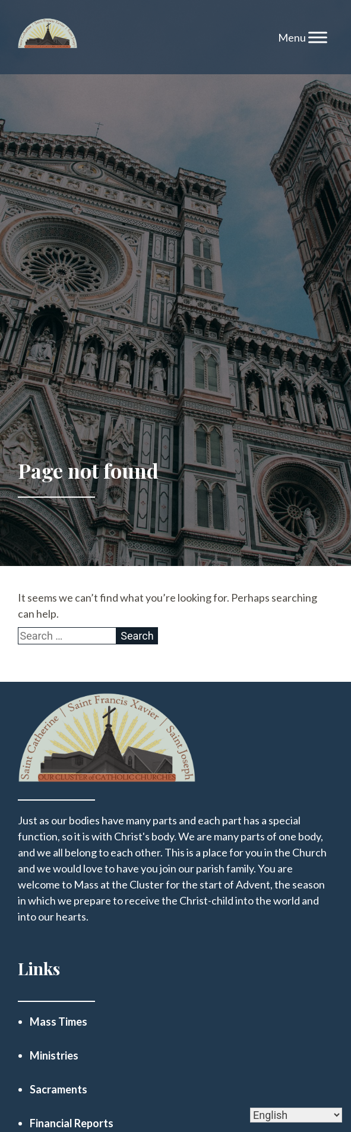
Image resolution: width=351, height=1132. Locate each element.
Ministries (54, 1055)
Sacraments (58, 1089)
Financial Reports (71, 1123)
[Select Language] (296, 1115)
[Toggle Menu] (317, 37)
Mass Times (58, 1021)
